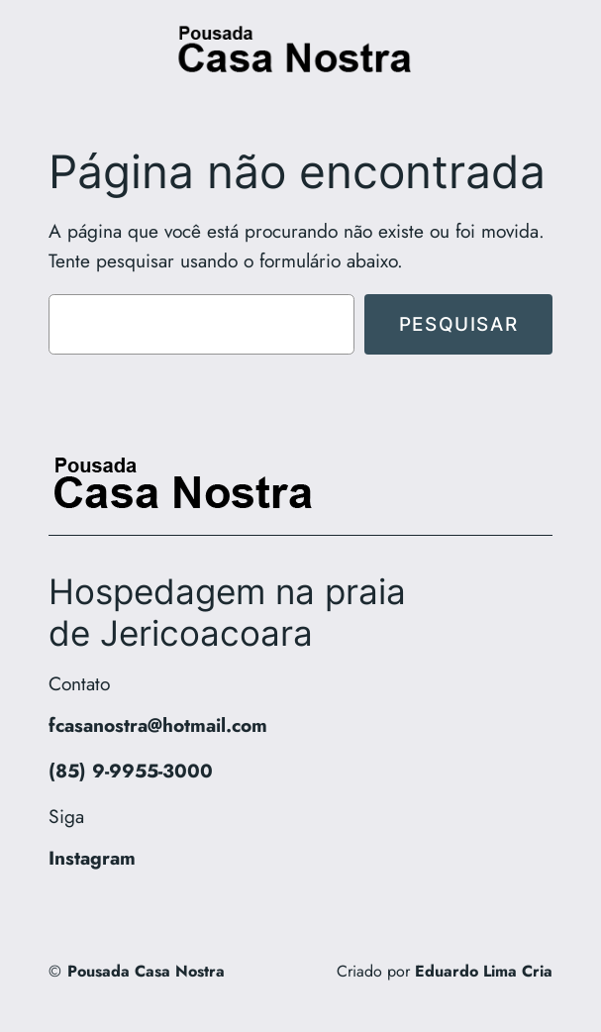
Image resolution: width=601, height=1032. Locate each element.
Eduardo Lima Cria (483, 971)
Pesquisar (458, 324)
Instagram (92, 858)
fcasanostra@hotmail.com (158, 725)
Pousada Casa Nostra (146, 971)
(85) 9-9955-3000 (131, 770)
